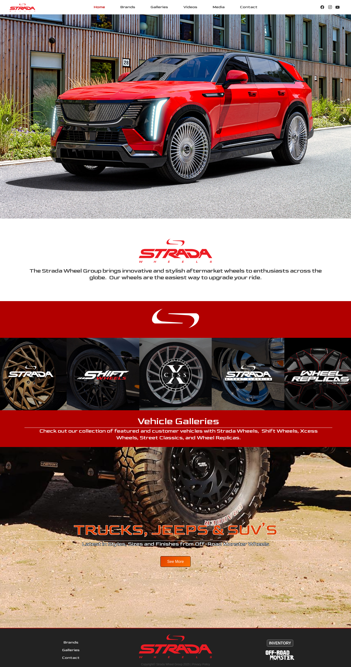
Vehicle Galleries (178, 421)
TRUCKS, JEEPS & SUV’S (175, 530)
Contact (71, 657)
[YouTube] (337, 7)
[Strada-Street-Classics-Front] (248, 374)
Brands (71, 642)
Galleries (71, 650)
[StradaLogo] (22, 7)
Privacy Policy (201, 664)
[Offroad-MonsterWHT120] (280, 655)
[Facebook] (322, 7)
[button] (6, 119)
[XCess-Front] (175, 374)
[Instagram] (330, 7)
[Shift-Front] (103, 374)
